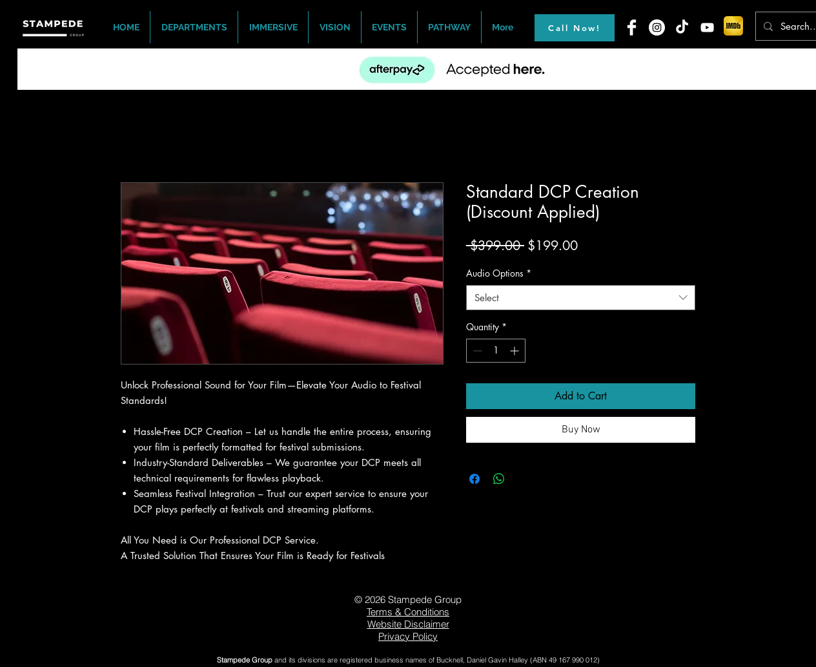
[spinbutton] (495, 350)
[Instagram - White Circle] (657, 27)
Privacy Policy (408, 636)
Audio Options (498, 273)
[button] (194, 27)
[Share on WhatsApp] (499, 479)
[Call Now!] (575, 27)
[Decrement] (476, 350)
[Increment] (515, 350)
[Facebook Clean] (632, 27)
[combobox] (580, 297)
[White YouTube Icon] (707, 27)
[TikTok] (682, 27)
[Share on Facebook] (474, 479)
